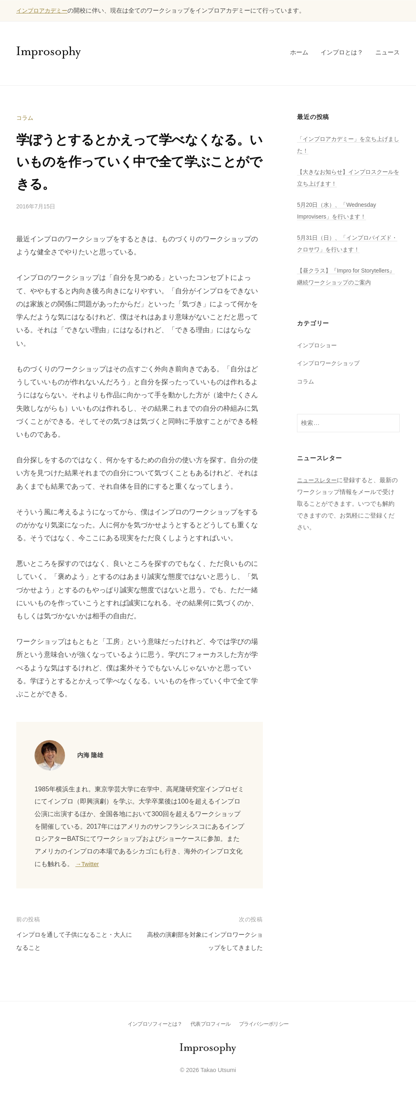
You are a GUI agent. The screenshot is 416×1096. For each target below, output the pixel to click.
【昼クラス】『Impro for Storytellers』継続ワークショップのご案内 (346, 282)
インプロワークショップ (330, 374)
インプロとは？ (342, 52)
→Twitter (89, 863)
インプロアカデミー (43, 10)
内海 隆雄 (92, 755)
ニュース (387, 52)
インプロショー (318, 356)
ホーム (299, 52)
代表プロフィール (210, 1023)
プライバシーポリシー (267, 1023)
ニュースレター (318, 491)
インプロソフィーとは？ (151, 1023)
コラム (25, 117)
